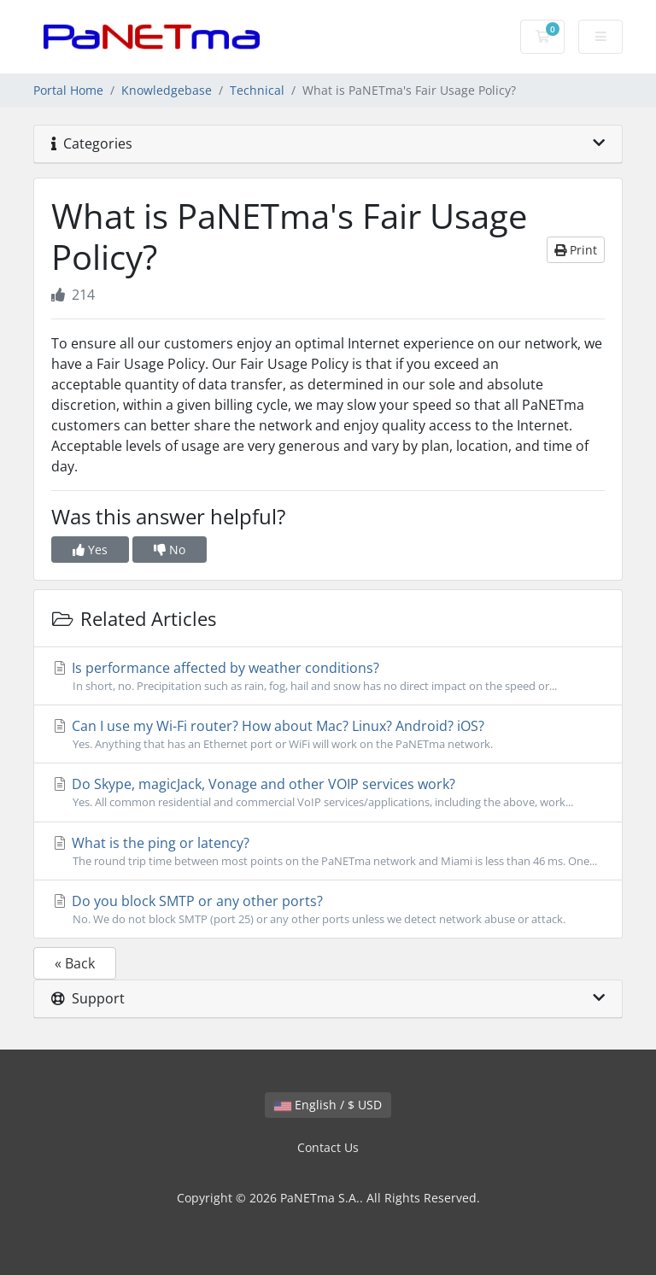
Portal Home (68, 90)
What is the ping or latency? (328, 851)
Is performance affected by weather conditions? (328, 676)
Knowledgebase (166, 90)
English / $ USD (328, 1105)
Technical (257, 90)
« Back (75, 963)
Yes (90, 549)
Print (575, 250)
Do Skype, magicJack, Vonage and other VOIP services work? (328, 792)
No (169, 549)
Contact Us (328, 1147)
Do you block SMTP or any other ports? (328, 909)
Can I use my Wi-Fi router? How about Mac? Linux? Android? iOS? (328, 734)
